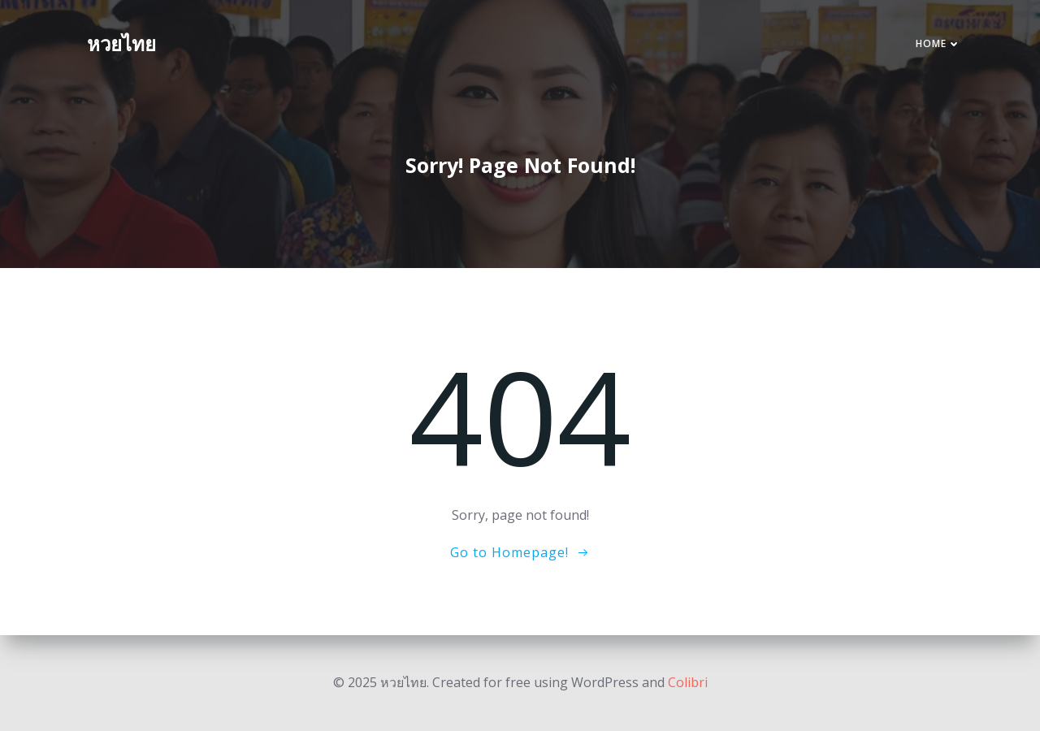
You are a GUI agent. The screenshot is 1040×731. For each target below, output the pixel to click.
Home (938, 43)
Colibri (688, 682)
